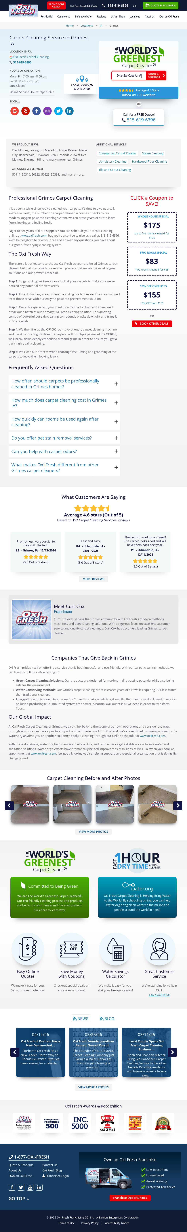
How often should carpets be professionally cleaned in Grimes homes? (55, 383)
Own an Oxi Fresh (169, 16)
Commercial (63, 16)
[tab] (80, 1018)
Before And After (83, 16)
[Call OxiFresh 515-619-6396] (116, 5)
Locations (135, 16)
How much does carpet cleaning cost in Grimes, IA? (59, 403)
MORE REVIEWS (93, 579)
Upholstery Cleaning (113, 162)
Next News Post (172, 1052)
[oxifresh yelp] (25, 111)
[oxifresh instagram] (47, 111)
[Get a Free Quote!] (27, 949)
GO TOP (19, 1198)
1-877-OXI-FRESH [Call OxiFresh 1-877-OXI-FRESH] (29, 1157)
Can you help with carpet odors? (44, 451)
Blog (107, 1018)
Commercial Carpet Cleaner (118, 153)
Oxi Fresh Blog (52, 1170)
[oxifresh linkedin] (69, 111)
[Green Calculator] (115, 949)
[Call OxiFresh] (138, 120)
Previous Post (14, 1052)
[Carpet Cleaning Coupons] (71, 949)
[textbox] (128, 75)
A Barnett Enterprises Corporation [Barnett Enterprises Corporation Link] (117, 1217)
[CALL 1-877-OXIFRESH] (159, 949)
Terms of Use (66, 1223)
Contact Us (50, 1165)
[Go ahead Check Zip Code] (156, 75)
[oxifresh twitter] (58, 111)
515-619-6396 (22, 62)
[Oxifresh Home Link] (27, 8)
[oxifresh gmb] (14, 111)
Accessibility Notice (117, 1223)
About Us (150, 16)
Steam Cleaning (152, 153)
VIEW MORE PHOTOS (93, 832)
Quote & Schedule (21, 1165)
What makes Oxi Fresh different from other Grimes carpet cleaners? (55, 467)
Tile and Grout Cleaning (115, 170)
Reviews (101, 16)
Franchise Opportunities (130, 1198)
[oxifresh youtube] (30, 1187)
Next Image (177, 805)
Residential (47, 16)
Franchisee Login (55, 1176)
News (80, 1018)
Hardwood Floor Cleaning (149, 162)
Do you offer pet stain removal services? (51, 438)
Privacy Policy (90, 1223)
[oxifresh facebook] (36, 111)
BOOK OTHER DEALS (152, 324)
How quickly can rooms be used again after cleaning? (55, 421)
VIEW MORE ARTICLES (93, 1087)
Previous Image (9, 805)
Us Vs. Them (118, 16)
